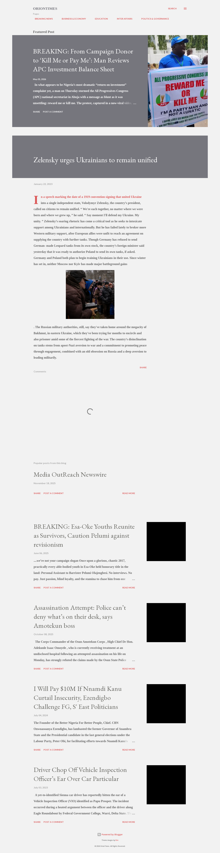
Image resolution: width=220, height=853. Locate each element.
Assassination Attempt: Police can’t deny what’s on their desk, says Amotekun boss (80, 616)
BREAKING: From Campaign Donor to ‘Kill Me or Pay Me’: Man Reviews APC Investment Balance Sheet (83, 60)
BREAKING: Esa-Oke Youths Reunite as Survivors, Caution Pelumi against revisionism (84, 535)
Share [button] (36, 111)
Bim (117, 840)
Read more (128, 493)
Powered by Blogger (110, 834)
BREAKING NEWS (42, 18)
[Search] (172, 8)
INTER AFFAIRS (122, 18)
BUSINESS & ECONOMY (72, 18)
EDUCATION (99, 18)
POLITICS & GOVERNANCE (153, 18)
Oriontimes (45, 9)
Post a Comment (53, 111)
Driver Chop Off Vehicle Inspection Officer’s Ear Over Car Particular (80, 774)
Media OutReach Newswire (70, 474)
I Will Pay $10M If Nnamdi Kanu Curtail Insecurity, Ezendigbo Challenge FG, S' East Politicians (78, 697)
